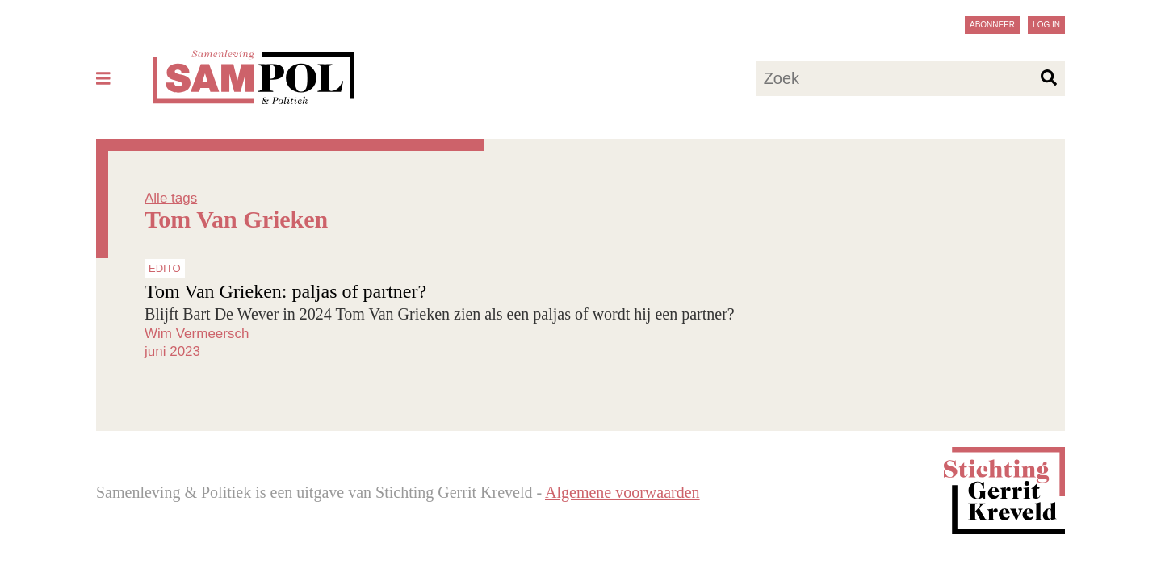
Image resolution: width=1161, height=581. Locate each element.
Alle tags (171, 198)
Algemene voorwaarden (622, 492)
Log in (1046, 24)
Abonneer (992, 24)
